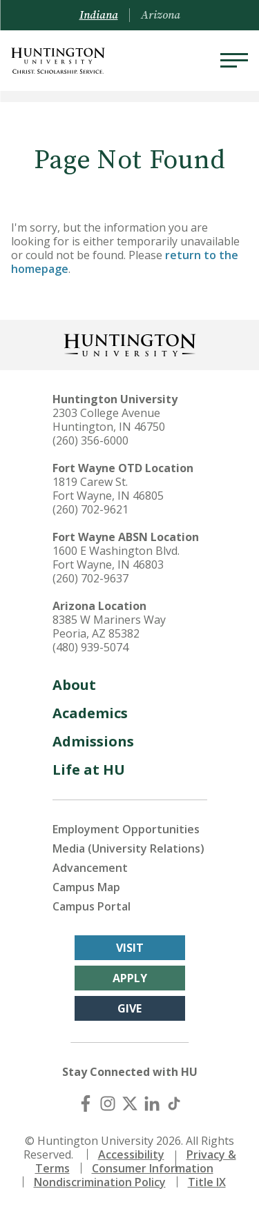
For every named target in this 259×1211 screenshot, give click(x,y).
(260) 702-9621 (90, 509)
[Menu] (234, 60)
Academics (90, 713)
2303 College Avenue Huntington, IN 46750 (108, 419)
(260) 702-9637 (90, 578)
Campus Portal (91, 906)
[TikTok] (174, 1103)
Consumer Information (152, 1168)
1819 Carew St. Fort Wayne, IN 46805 (108, 488)
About (74, 684)
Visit (130, 947)
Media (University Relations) (128, 848)
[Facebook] (85, 1103)
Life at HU (88, 769)
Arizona (160, 15)
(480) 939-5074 (90, 647)
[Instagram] (107, 1103)
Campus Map (86, 887)
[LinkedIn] (152, 1103)
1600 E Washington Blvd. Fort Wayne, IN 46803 (116, 557)
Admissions (93, 741)
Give (129, 1008)
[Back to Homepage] (130, 343)
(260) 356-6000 (90, 440)
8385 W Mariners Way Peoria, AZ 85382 (109, 626)
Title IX (207, 1182)
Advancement (90, 867)
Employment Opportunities (126, 829)
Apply (130, 978)
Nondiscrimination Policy (100, 1182)
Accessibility (131, 1154)
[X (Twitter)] (130, 1103)
